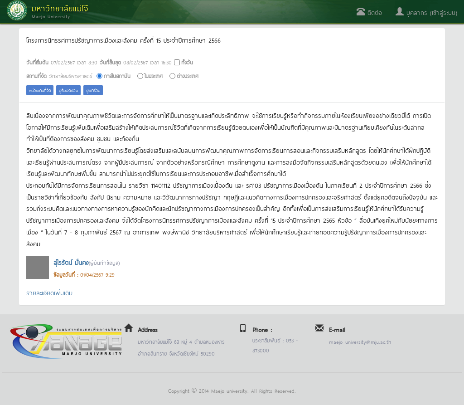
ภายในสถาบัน (117, 75)
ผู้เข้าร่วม (93, 90)
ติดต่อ (369, 12)
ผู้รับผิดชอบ (68, 90)
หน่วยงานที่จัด (40, 90)
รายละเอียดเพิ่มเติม (49, 292)
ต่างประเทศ (187, 75)
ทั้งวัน (187, 62)
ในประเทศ (154, 75)
